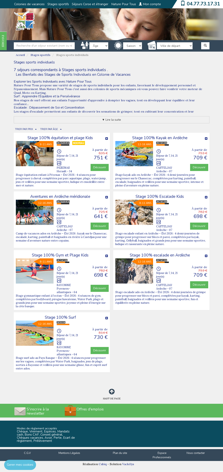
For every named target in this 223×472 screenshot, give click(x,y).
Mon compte (150, 4)
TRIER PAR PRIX (24, 129)
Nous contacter (196, 453)
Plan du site (120, 453)
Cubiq (103, 464)
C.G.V (27, 453)
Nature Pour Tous (123, 4)
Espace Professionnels (162, 455)
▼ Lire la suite (111, 120)
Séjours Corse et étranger (90, 4)
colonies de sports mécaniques (114, 89)
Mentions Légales (69, 453)
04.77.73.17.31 (203, 3)
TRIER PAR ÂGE (49, 129)
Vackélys (128, 464)
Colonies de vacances (29, 4)
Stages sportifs (58, 4)
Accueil (20, 55)
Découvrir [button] (99, 167)
